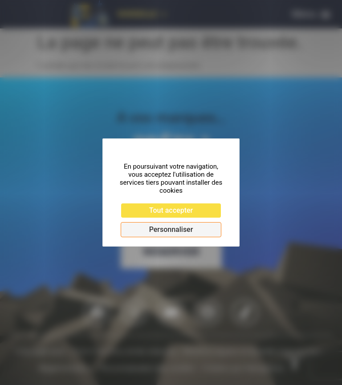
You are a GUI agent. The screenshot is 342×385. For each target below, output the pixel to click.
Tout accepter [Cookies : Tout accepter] (171, 210)
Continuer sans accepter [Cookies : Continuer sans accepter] (162, 150)
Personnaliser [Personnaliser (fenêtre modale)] (171, 229)
